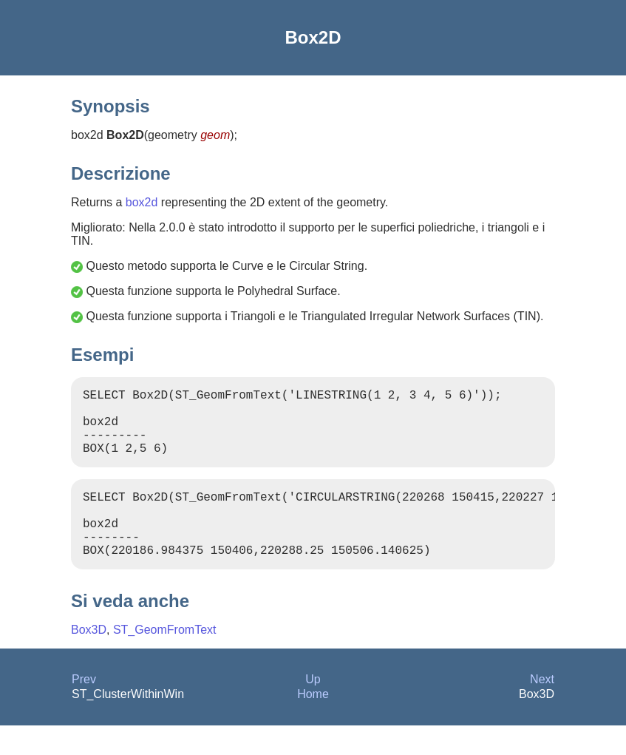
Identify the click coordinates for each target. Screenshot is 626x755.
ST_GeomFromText (165, 659)
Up (312, 708)
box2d (142, 202)
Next (542, 708)
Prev (84, 708)
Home (313, 723)
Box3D (88, 659)
